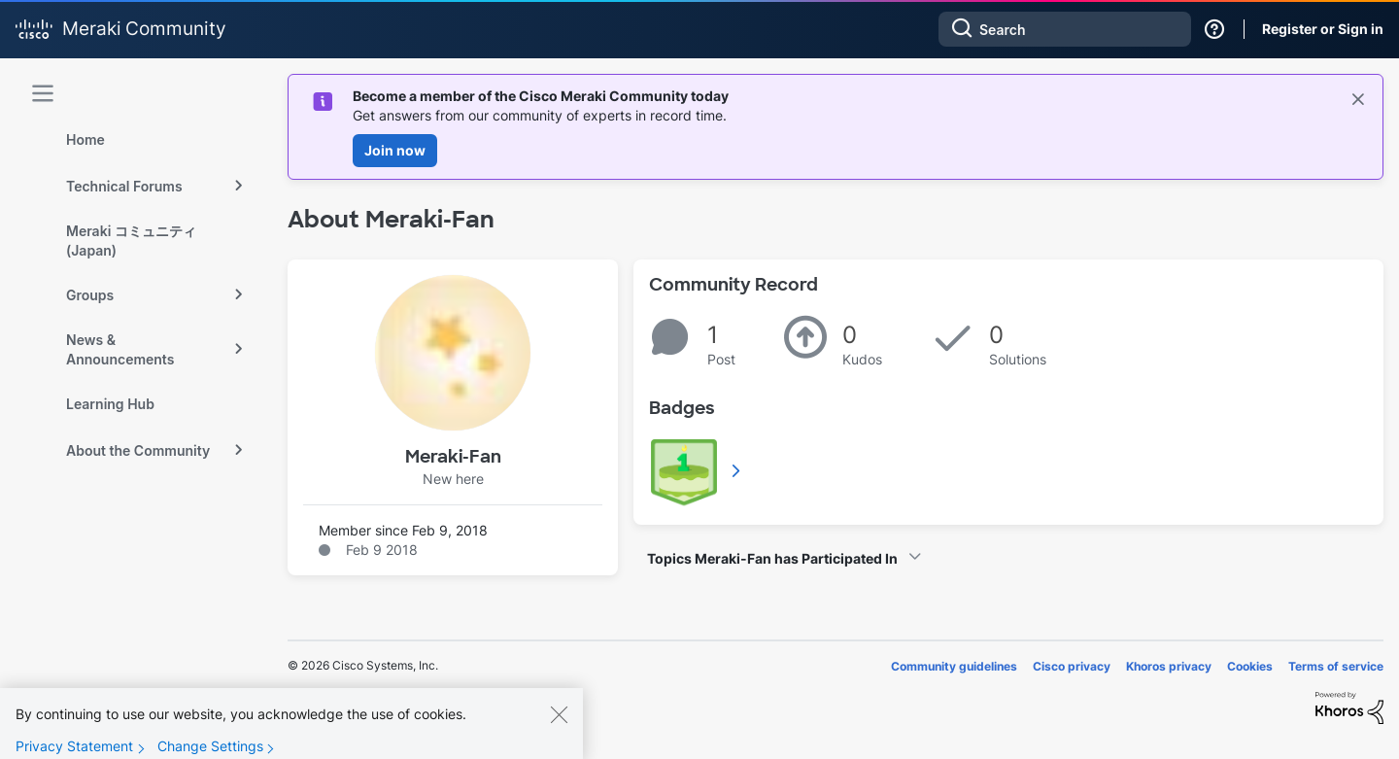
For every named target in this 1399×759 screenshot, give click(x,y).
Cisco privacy (1071, 666)
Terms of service (1335, 666)
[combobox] (1064, 29)
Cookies (1250, 666)
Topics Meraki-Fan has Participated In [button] (772, 558)
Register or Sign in (1322, 28)
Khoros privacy (1168, 666)
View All (737, 470)
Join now (395, 150)
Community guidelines (954, 666)
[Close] (558, 731)
